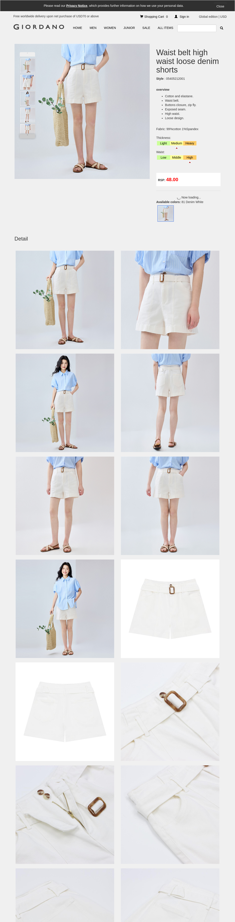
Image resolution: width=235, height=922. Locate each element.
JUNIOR (129, 28)
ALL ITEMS (165, 28)
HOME (77, 28)
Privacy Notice (76, 5)
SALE (146, 28)
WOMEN (110, 28)
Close (220, 6)
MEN (93, 28)
